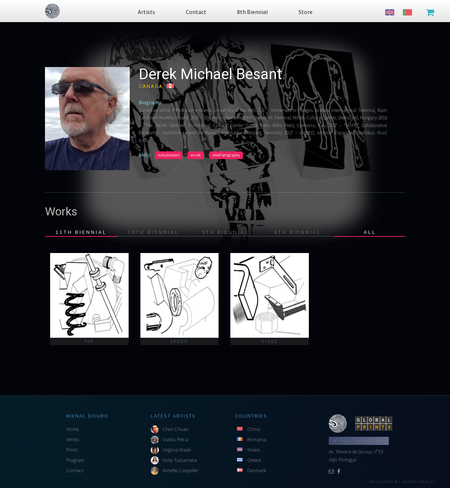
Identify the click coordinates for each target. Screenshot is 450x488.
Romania (256, 439)
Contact (74, 470)
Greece (254, 460)
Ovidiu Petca (175, 439)
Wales (253, 449)
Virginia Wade (177, 449)
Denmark (256, 470)
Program (75, 460)
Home (72, 429)
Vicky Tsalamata (180, 460)
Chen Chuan (175, 429)
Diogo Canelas (418, 482)
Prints (72, 449)
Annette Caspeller (180, 470)
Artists (72, 439)
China (253, 429)
